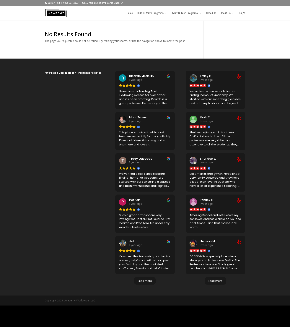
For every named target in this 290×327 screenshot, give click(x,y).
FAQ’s (242, 13)
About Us (226, 13)
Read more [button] (126, 108)
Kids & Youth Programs (150, 13)
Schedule (211, 13)
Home (130, 13)
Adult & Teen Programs (185, 13)
